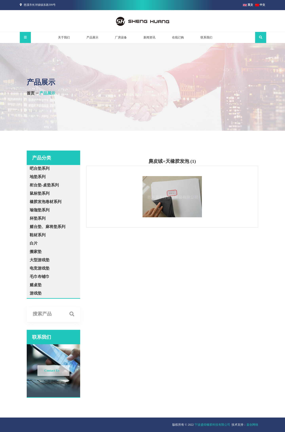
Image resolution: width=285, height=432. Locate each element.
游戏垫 (36, 293)
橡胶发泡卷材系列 (45, 201)
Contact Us (51, 370)
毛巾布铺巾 (39, 276)
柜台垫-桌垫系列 (44, 185)
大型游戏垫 (39, 260)
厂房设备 (121, 37)
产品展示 (92, 37)
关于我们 (64, 37)
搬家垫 (36, 251)
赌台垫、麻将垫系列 (47, 226)
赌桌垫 (36, 285)
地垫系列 (38, 177)
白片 (34, 243)
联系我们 (206, 37)
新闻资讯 (149, 37)
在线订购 (178, 37)
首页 (31, 93)
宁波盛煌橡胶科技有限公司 (212, 424)
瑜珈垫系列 (39, 210)
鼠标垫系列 (39, 193)
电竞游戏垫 (39, 268)
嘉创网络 (252, 424)
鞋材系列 (38, 235)
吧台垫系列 (39, 168)
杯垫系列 (38, 218)
